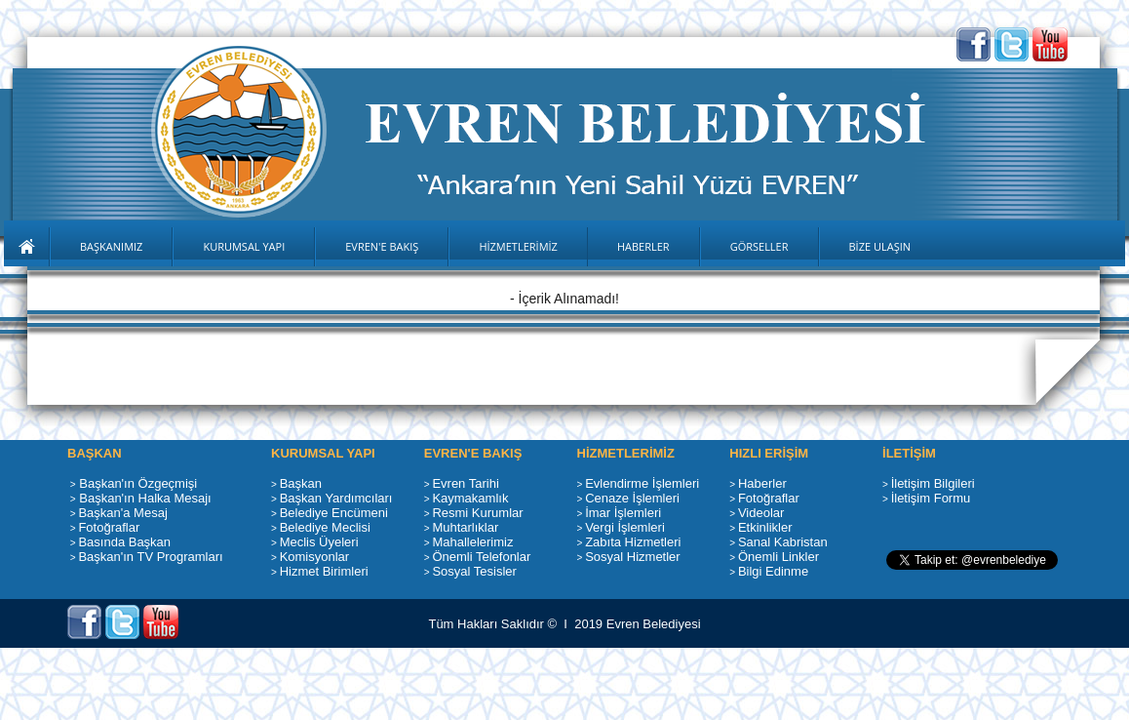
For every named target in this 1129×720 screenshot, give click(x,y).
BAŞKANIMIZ (111, 246)
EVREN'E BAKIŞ (381, 246)
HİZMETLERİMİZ (518, 246)
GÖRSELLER (759, 246)
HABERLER (643, 246)
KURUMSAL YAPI (244, 246)
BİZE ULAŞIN (880, 246)
